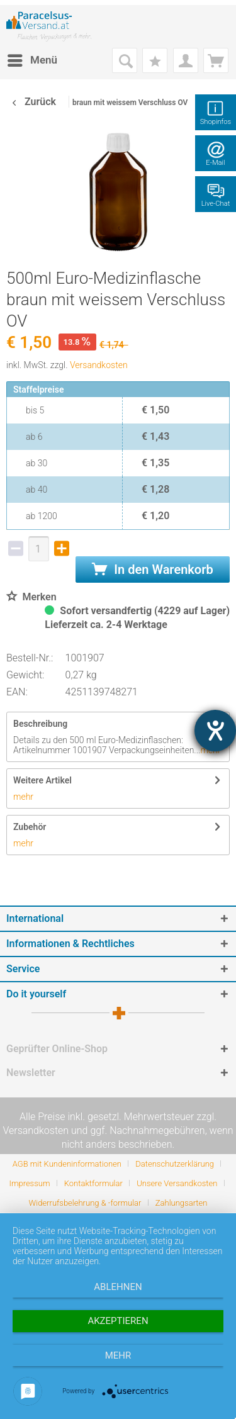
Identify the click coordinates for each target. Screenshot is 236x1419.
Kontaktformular (93, 1183)
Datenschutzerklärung (174, 1164)
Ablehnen (118, 1287)
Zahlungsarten (181, 1203)
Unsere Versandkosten (177, 1183)
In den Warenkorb (152, 569)
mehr (23, 797)
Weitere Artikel (42, 780)
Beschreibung (40, 724)
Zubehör (29, 827)
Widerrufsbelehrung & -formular (85, 1203)
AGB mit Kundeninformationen (67, 1164)
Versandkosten (99, 365)
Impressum (29, 1183)
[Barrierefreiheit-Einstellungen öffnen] (215, 730)
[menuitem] (32, 60)
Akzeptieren (117, 1320)
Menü (32, 58)
